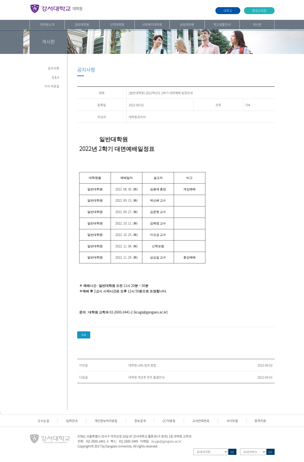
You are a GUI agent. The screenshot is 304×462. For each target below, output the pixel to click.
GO (232, 452)
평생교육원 (259, 10)
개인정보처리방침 (106, 421)
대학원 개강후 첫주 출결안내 (146, 377)
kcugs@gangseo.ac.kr (166, 441)
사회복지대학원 (152, 24)
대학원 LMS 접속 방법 (142, 365)
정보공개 (140, 421)
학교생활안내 (222, 24)
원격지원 (260, 421)
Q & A (55, 77)
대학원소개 (47, 24)
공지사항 (53, 68)
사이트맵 (232, 421)
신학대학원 (117, 24)
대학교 (228, 10)
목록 (83, 335)
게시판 (257, 24)
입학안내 (72, 421)
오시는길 (43, 421)
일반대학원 (82, 24)
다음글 (83, 377)
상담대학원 (187, 24)
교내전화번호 (200, 421)
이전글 (83, 365)
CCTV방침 (169, 421)
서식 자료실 (51, 86)
